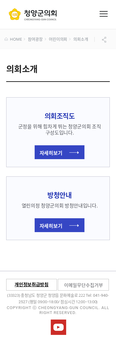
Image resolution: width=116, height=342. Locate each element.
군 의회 (32, 14)
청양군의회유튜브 (58, 327)
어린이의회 (58, 39)
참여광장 (35, 39)
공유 (105, 39)
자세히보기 (59, 152)
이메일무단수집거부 (83, 285)
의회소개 (80, 39)
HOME (13, 39)
